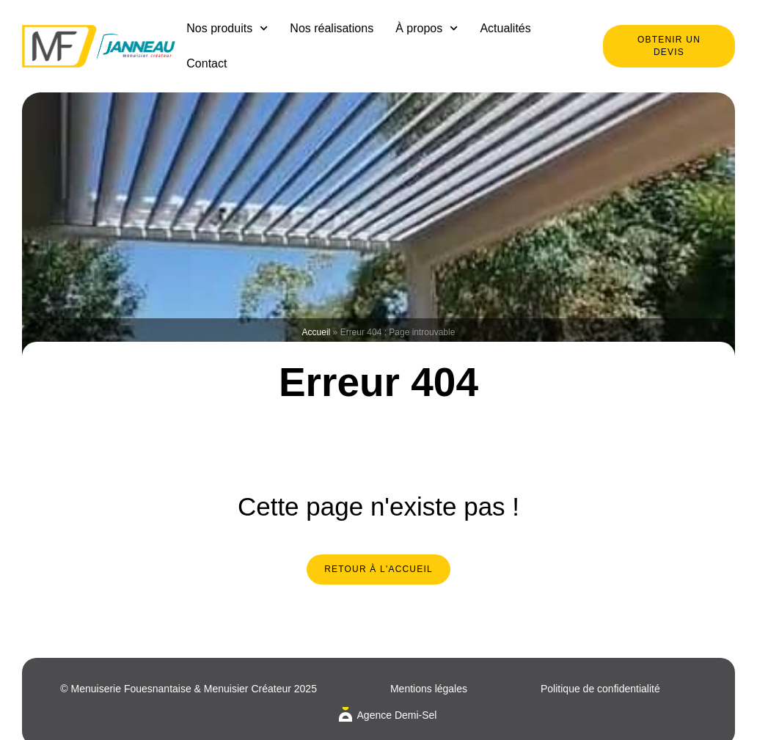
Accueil (316, 332)
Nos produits (227, 28)
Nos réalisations (331, 28)
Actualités (505, 28)
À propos (426, 28)
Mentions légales (428, 689)
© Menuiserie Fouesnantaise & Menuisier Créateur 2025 (188, 689)
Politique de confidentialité (600, 689)
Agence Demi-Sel (397, 715)
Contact (206, 63)
